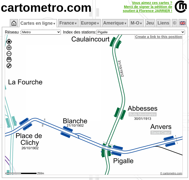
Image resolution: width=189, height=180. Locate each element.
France (68, 23)
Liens (163, 23)
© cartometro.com (171, 173)
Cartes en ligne (38, 23)
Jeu (150, 23)
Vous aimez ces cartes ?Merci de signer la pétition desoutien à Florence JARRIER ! (147, 7)
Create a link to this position (158, 37)
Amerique (115, 23)
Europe (90, 23)
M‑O (136, 23)
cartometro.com (46, 7)
